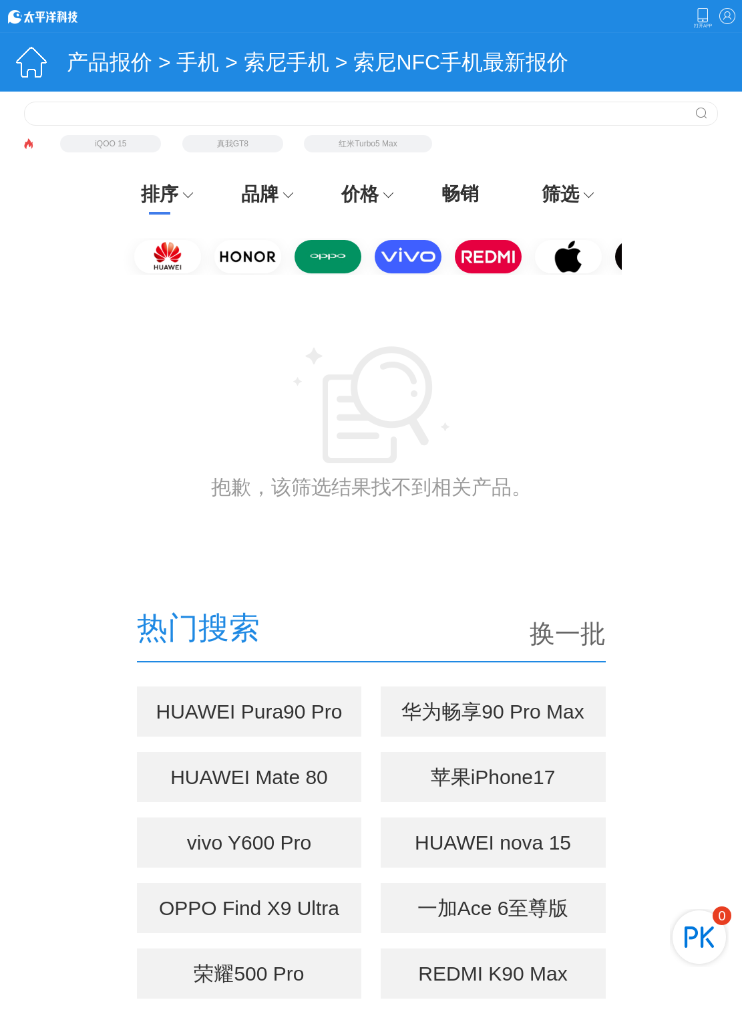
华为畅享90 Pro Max (492, 712)
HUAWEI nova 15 (493, 843)
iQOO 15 (110, 143)
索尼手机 (286, 62)
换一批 (568, 633)
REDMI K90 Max (492, 974)
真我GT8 (232, 143)
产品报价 (109, 62)
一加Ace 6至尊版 (493, 908)
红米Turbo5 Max (368, 143)
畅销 (460, 193)
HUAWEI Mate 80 (249, 777)
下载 (703, 18)
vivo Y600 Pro (249, 843)
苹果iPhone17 (493, 777)
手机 (197, 62)
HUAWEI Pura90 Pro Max (249, 719)
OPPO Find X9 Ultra (249, 908)
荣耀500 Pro (249, 974)
